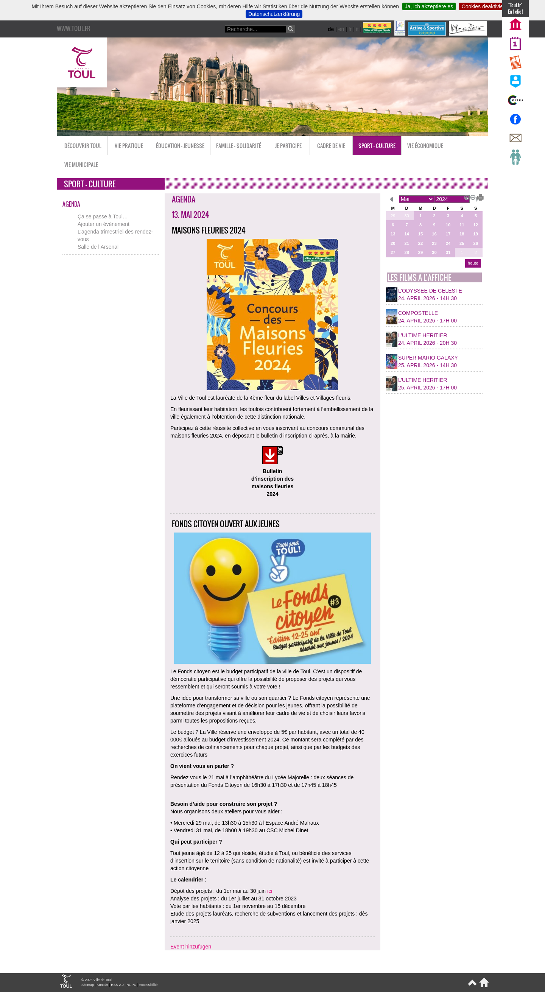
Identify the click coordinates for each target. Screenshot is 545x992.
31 (448, 252)
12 (475, 225)
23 (434, 243)
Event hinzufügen (190, 947)
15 (420, 234)
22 (420, 243)
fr (350, 29)
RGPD (131, 985)
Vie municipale (81, 164)
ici (269, 891)
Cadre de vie (331, 146)
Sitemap (87, 985)
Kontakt (102, 985)
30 (406, 215)
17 (448, 234)
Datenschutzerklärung (274, 14)
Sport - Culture (377, 146)
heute (473, 263)
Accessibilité (148, 985)
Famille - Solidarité (238, 146)
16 (434, 234)
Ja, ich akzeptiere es (429, 6)
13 (393, 234)
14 (406, 234)
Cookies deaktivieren (486, 6)
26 (475, 243)
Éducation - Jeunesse (180, 146)
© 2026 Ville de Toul (96, 980)
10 (448, 225)
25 (461, 243)
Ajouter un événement (103, 224)
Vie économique (425, 146)
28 (406, 252)
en (341, 29)
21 (406, 243)
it (357, 29)
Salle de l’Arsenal (98, 247)
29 (393, 215)
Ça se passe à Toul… (103, 216)
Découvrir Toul (82, 146)
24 (448, 243)
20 (393, 243)
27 (393, 252)
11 (461, 225)
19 (475, 234)
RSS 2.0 (117, 985)
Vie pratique (129, 146)
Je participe (288, 146)
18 (461, 234)
